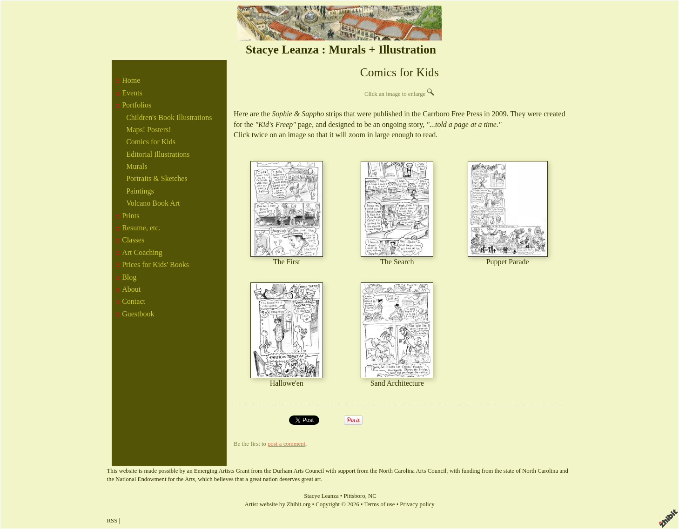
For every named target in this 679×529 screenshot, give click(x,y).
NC (372, 496)
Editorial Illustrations (157, 154)
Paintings (140, 191)
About (131, 289)
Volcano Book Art (153, 203)
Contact (133, 301)
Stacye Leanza (321, 496)
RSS (112, 520)
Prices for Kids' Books (155, 264)
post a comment (286, 444)
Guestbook (138, 314)
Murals (136, 166)
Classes (133, 240)
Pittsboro (354, 496)
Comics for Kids (150, 142)
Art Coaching (142, 252)
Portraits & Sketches (157, 178)
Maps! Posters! (148, 130)
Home (131, 80)
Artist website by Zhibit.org (277, 504)
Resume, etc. (141, 228)
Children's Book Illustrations (169, 117)
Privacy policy (417, 504)
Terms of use (379, 504)
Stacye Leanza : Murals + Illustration (341, 49)
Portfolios (136, 105)
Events (132, 93)
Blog (129, 277)
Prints (130, 216)
